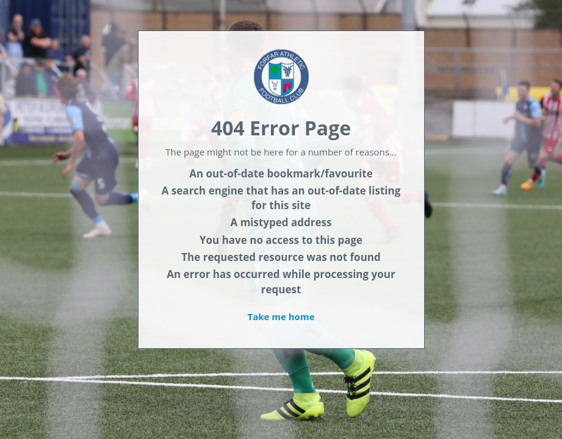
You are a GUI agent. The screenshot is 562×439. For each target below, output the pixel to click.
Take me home (280, 316)
